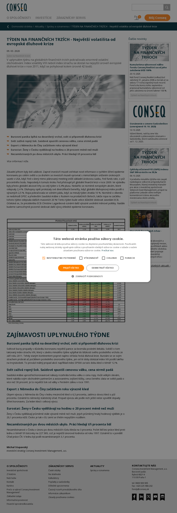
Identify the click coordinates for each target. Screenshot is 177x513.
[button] (88, 276)
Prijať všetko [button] (71, 267)
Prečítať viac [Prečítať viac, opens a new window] (108, 250)
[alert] (88, 256)
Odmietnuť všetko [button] (103, 267)
